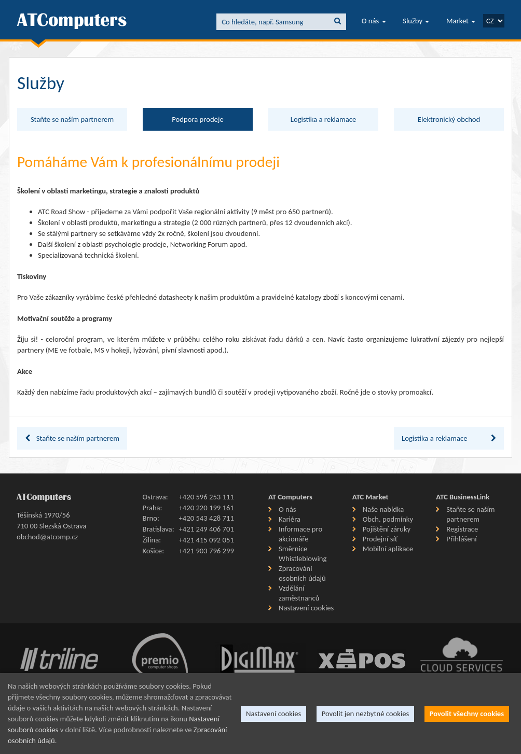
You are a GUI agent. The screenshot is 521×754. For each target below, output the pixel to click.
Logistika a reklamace (323, 119)
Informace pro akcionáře (300, 533)
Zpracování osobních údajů (302, 573)
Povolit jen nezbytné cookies (365, 713)
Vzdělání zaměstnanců (299, 593)
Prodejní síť (380, 538)
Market (460, 20)
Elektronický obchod (449, 119)
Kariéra (289, 519)
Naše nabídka (383, 509)
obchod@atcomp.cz (47, 536)
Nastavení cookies (306, 607)
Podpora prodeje (197, 119)
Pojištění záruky (387, 529)
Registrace (462, 529)
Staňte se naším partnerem (72, 119)
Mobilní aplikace (388, 548)
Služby (416, 20)
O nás (374, 20)
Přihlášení (461, 538)
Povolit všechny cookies (467, 713)
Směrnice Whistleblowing (302, 553)
